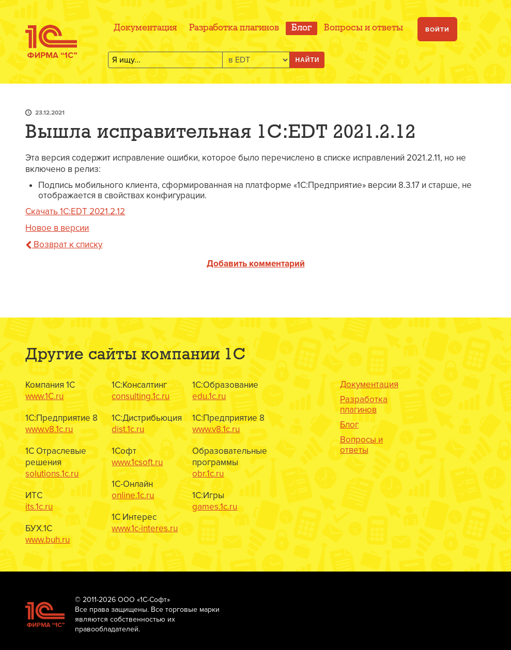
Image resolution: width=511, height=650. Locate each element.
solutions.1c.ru (52, 473)
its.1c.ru (39, 506)
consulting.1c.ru (140, 396)
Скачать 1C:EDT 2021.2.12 (75, 211)
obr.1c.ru (208, 473)
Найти (307, 60)
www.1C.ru (44, 396)
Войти (437, 30)
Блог (301, 28)
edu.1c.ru (209, 396)
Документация (145, 28)
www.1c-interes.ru (145, 528)
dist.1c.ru (128, 429)
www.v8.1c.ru (49, 429)
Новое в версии (57, 228)
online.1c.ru (133, 495)
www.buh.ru (47, 539)
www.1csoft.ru (137, 462)
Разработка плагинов (234, 28)
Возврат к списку (63, 244)
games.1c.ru (214, 506)
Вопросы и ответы (363, 28)
